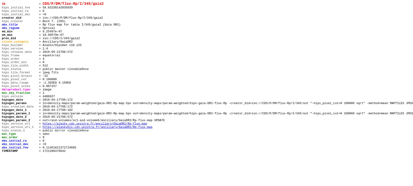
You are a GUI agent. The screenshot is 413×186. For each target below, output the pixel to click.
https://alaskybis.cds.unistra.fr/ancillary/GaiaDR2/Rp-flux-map (97, 152)
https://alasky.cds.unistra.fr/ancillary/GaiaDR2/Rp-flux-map (94, 148)
